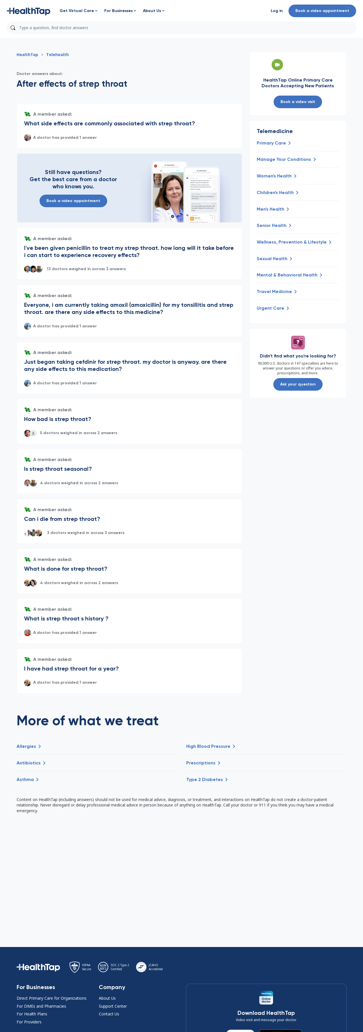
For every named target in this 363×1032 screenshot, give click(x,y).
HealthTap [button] (27, 54)
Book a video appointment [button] (322, 10)
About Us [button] (107, 998)
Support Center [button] (113, 1006)
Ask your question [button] (298, 384)
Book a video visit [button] (297, 101)
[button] (28, 11)
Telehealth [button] (57, 54)
